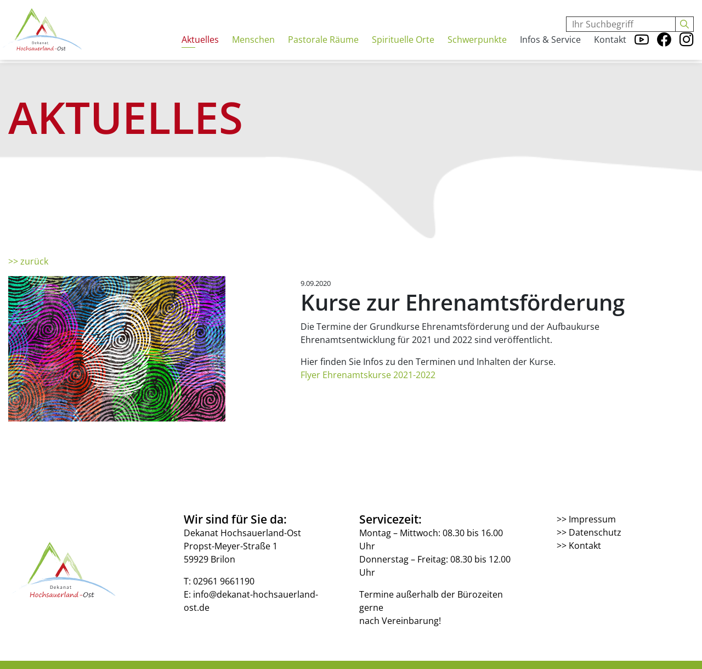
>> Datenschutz (589, 532)
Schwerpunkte (477, 49)
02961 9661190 (223, 581)
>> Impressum (586, 519)
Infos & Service (550, 49)
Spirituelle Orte (403, 49)
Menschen (253, 49)
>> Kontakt (579, 545)
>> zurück (28, 261)
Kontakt (610, 49)
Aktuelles (200, 49)
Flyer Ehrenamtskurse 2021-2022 (368, 375)
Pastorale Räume (323, 49)
